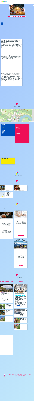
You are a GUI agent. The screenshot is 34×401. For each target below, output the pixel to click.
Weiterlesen (21, 234)
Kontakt (16, 375)
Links (21, 375)
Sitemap (24, 375)
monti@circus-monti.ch (4, 127)
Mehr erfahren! (6, 235)
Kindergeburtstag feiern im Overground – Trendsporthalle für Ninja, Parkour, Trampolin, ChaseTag (20, 298)
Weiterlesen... (20, 265)
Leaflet (30, 121)
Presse (18, 374)
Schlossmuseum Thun (5, 293)
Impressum (29, 374)
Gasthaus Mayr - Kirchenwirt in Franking (9, 193)
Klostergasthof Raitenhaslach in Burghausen (23, 187)
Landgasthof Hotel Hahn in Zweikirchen (8, 187)
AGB (19, 375)
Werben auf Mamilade (12, 374)
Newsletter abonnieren (6, 352)
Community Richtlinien (23, 374)
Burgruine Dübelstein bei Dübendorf (8, 305)
